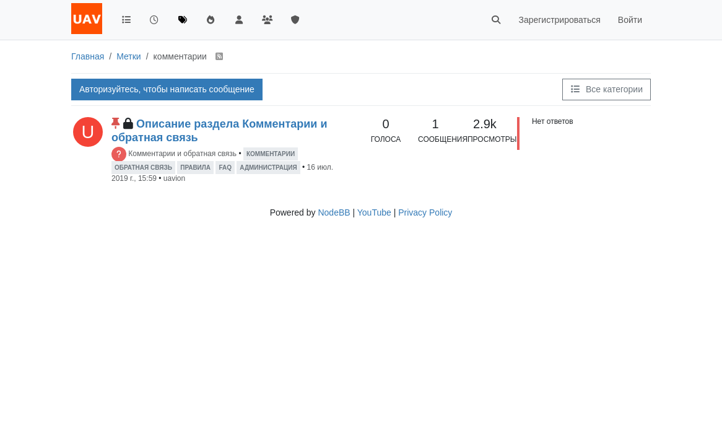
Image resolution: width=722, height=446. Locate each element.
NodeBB (334, 212)
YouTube (374, 212)
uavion (174, 178)
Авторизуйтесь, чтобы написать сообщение (166, 89)
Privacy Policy (425, 212)
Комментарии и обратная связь (182, 153)
